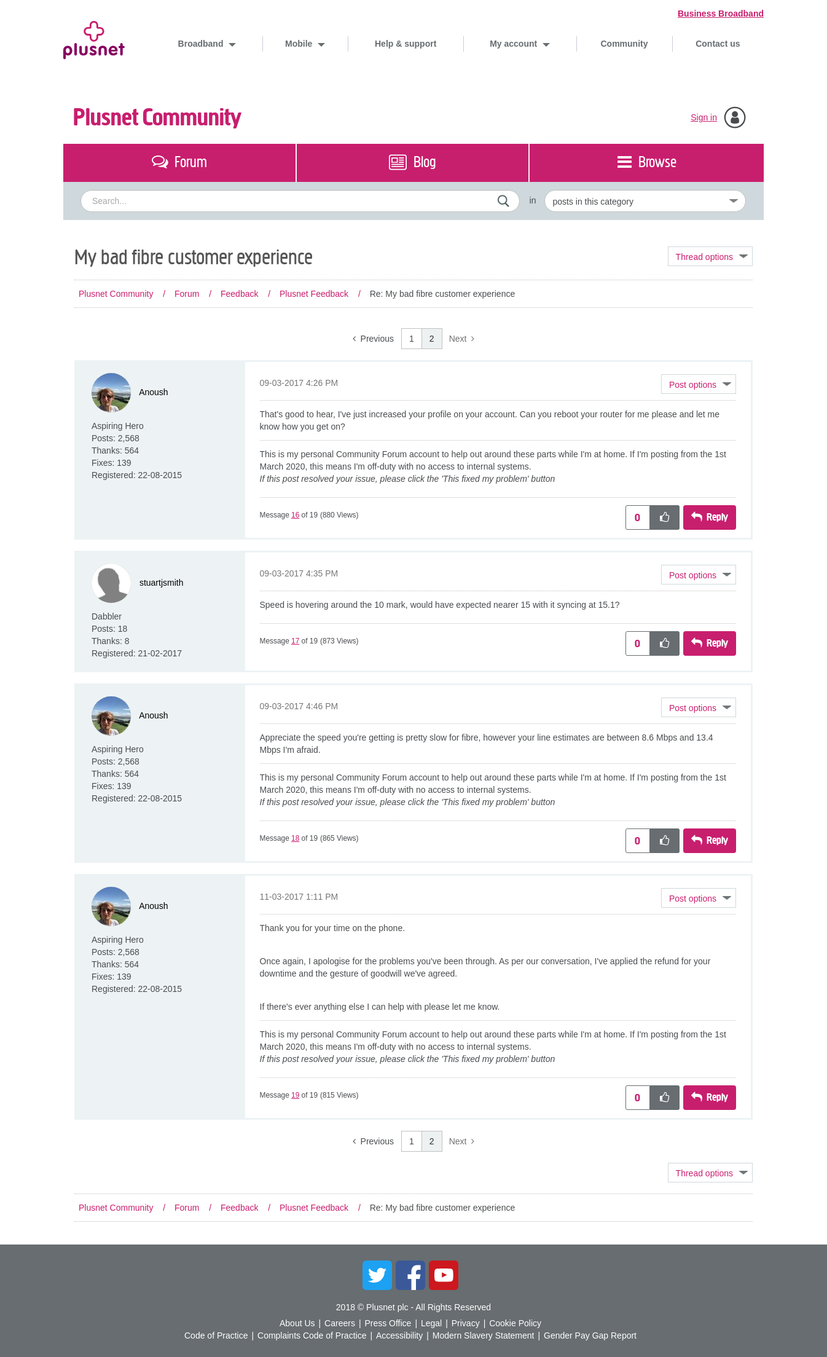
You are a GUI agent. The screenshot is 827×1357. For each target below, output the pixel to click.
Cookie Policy (515, 1323)
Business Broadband (721, 13)
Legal (431, 1323)
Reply (717, 517)
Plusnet (94, 38)
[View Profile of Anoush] (153, 392)
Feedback (239, 294)
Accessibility (399, 1335)
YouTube (443, 1275)
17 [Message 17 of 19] (295, 641)
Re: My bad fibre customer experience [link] (442, 294)
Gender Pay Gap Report (590, 1335)
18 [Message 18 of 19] (295, 838)
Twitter (377, 1275)
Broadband (202, 44)
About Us (297, 1323)
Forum (186, 294)
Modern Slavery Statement (484, 1335)
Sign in (704, 117)
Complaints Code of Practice (311, 1335)
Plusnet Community (157, 117)
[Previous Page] (373, 338)
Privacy (466, 1323)
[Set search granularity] (645, 201)
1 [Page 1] (411, 339)
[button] (698, 384)
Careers (339, 1323)
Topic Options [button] (710, 256)
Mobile (300, 44)
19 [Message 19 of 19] (295, 1095)
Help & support (405, 44)
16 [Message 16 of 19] (295, 515)
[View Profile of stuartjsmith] (161, 583)
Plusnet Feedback (314, 294)
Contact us (718, 44)
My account (514, 44)
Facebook (410, 1275)
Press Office (387, 1323)
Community (624, 44)
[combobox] (300, 201)
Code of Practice (216, 1335)
